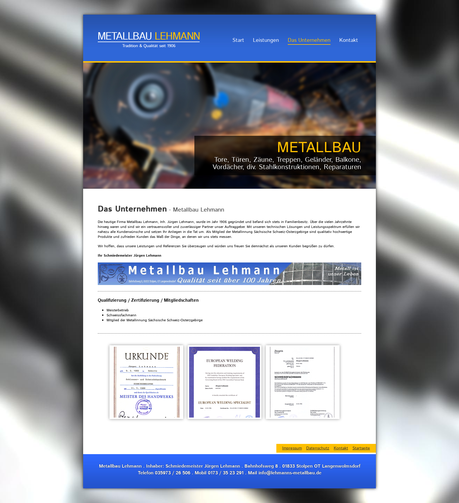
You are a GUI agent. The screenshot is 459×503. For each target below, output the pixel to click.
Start (238, 40)
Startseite (361, 448)
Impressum (292, 448)
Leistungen (266, 40)
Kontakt (348, 40)
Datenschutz (317, 448)
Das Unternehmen (309, 40)
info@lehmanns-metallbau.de (289, 473)
